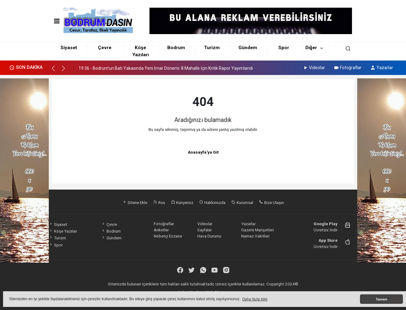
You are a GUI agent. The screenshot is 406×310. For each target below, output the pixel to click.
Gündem (247, 47)
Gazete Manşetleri (257, 229)
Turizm (212, 47)
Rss (159, 202)
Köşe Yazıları (63, 231)
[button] (56, 71)
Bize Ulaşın (271, 202)
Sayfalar (204, 229)
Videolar (314, 67)
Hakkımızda (212, 202)
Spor (283, 47)
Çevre (104, 47)
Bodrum (176, 47)
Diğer (311, 47)
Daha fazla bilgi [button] (254, 299)
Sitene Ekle (134, 202)
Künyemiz (182, 202)
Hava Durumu (209, 235)
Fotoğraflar (348, 67)
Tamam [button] (381, 299)
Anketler (161, 229)
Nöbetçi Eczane (168, 235)
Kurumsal (242, 202)
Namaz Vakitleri (255, 235)
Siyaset (68, 47)
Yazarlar (381, 67)
